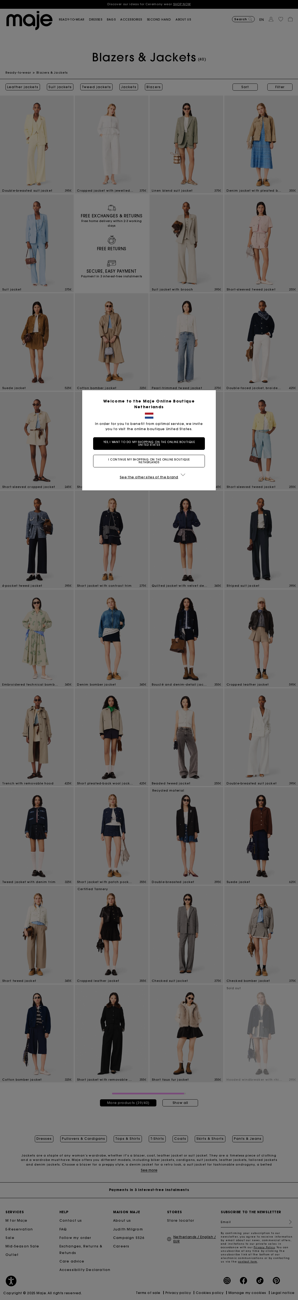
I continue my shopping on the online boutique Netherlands (149, 461)
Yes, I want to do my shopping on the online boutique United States (149, 443)
